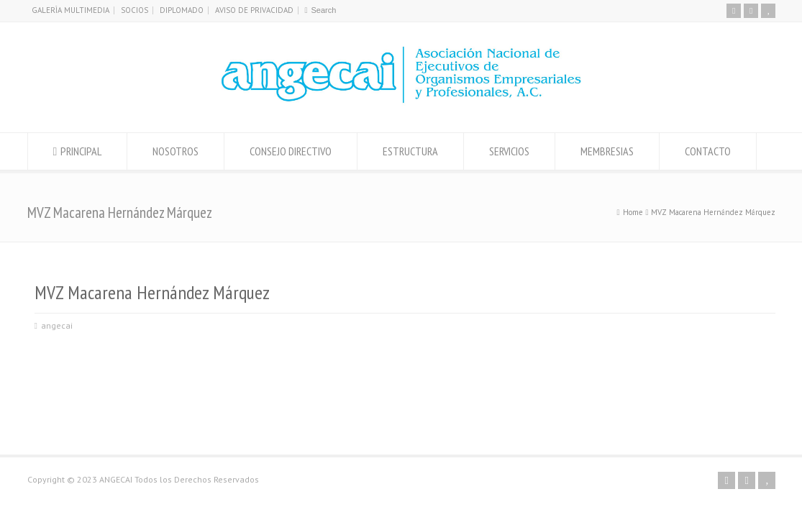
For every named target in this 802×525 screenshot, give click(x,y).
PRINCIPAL (80, 151)
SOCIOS (134, 10)
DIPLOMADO (182, 10)
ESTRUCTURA (410, 151)
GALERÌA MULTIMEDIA (70, 10)
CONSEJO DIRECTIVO (291, 151)
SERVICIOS (509, 151)
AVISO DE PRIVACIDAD (254, 10)
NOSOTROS (175, 151)
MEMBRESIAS (607, 151)
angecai (57, 325)
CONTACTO (708, 151)
